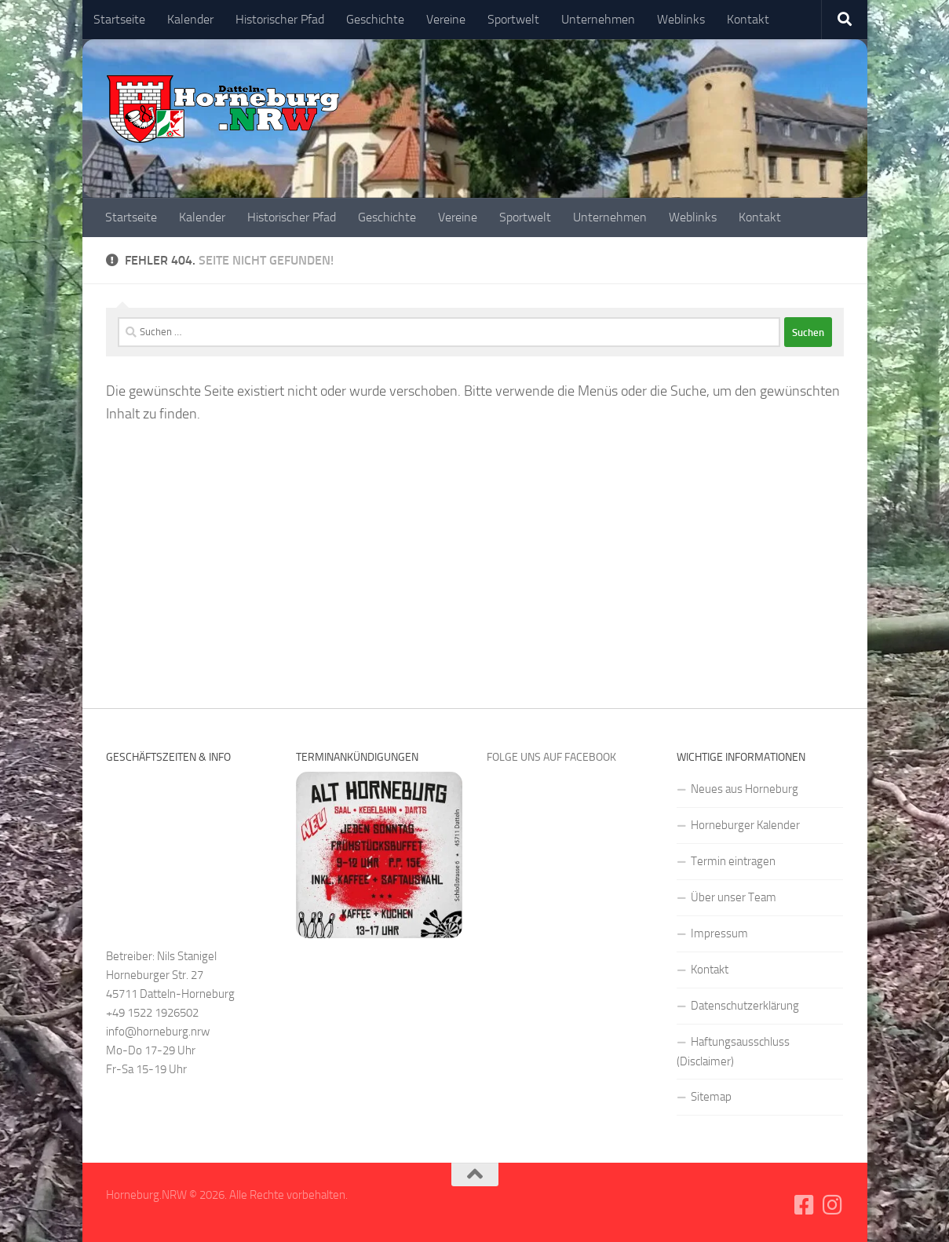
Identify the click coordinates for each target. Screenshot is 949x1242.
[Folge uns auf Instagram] (832, 1205)
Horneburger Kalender (745, 825)
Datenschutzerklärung (745, 1006)
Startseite (119, 19)
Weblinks (681, 19)
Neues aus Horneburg (744, 789)
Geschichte (375, 19)
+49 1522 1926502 (152, 1013)
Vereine (445, 19)
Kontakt (748, 19)
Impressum (719, 933)
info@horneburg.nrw (158, 1032)
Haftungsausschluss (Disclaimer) (733, 1051)
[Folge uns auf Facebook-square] (804, 1205)
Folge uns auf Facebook (551, 757)
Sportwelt (513, 19)
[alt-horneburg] (379, 934)
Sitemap (711, 1097)
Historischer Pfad (279, 19)
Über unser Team (733, 897)
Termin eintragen (733, 861)
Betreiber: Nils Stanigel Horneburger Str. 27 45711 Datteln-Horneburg (170, 975)
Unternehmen (598, 19)
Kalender (190, 19)
